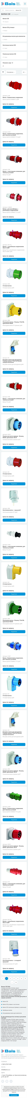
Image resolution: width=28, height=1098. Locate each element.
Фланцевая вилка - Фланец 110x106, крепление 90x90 (13, 322)
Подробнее (14, 107)
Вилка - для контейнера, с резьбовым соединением (10, 209)
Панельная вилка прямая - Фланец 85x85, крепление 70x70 (13, 437)
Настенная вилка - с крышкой (12, 510)
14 (16, 982)
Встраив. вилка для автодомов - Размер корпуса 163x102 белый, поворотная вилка (12, 361)
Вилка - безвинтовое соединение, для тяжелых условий (13, 134)
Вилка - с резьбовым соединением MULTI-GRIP (13, 247)
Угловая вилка (7, 285)
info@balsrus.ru (5, 1070)
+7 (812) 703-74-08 (6, 1064)
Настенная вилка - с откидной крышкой (12, 961)
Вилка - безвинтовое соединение (13, 97)
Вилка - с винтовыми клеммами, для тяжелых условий (14, 172)
